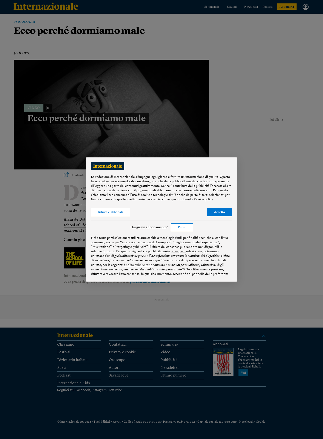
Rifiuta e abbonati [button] (110, 212)
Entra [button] (182, 227)
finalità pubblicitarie (138, 265)
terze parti (178, 251)
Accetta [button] (219, 212)
